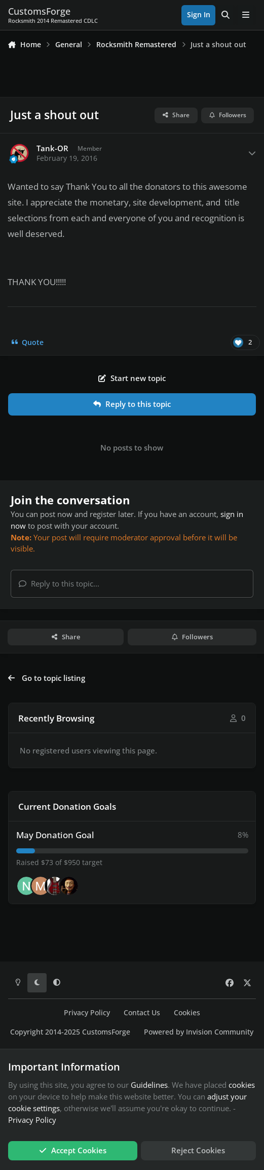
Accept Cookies (72, 1150)
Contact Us (142, 1012)
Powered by (198, 1032)
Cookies (187, 1012)
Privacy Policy (87, 1012)
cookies (242, 1085)
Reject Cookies (198, 1150)
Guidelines (149, 1085)
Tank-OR (52, 148)
